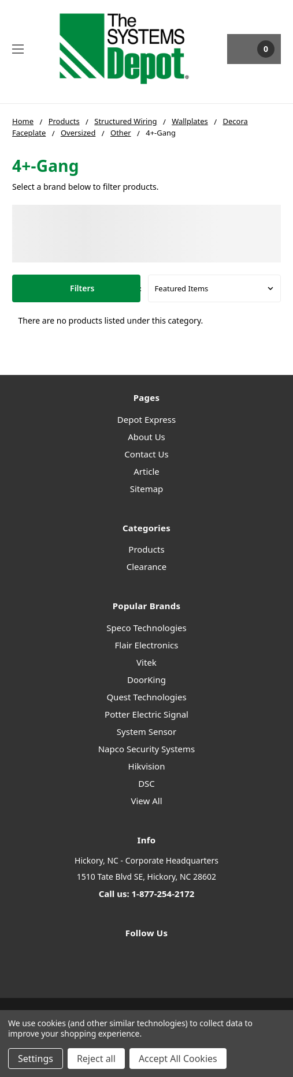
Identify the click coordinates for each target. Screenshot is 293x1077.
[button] (76, 288)
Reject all (96, 1058)
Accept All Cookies (178, 1058)
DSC (146, 783)
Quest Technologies (146, 697)
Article (146, 471)
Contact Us (146, 454)
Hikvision (146, 766)
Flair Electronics (147, 645)
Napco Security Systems (146, 749)
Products (146, 549)
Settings (35, 1058)
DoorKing (146, 679)
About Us (146, 436)
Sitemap (147, 488)
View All (146, 800)
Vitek (146, 662)
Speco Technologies (146, 627)
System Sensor (146, 731)
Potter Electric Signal (146, 714)
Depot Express (146, 419)
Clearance (146, 566)
